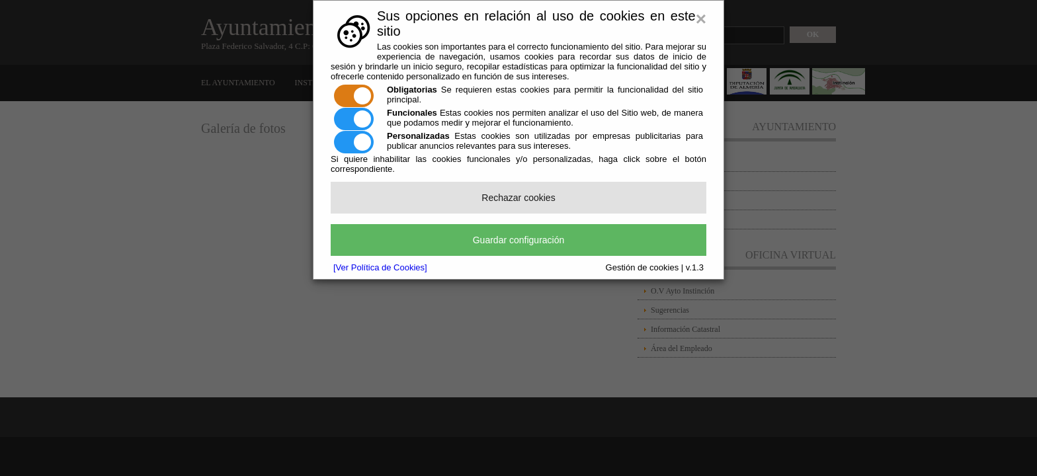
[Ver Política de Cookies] (380, 267)
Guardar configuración (519, 240)
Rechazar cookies (518, 197)
